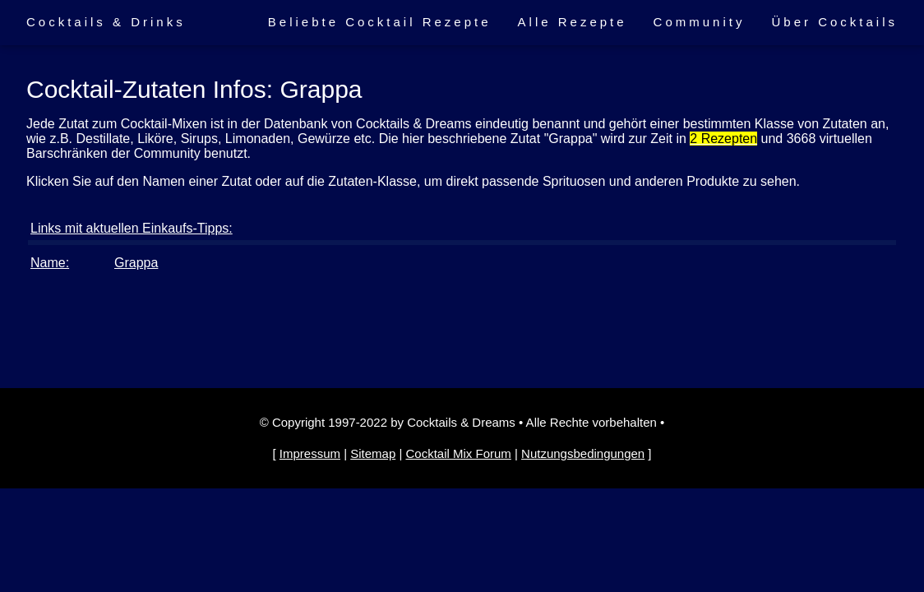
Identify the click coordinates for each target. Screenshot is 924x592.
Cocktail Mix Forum (458, 453)
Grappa (136, 263)
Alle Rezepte (572, 22)
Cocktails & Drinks (106, 22)
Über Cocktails (834, 22)
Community (700, 22)
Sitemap (372, 453)
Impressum (310, 453)
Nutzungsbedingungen (582, 453)
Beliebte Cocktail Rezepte (380, 22)
